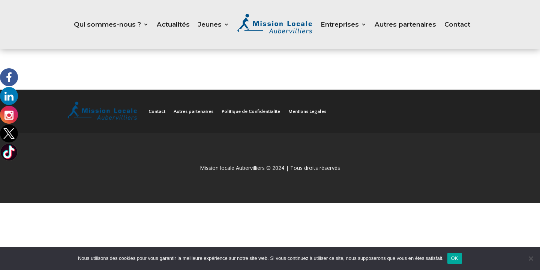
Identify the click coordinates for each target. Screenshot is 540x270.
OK (454, 258)
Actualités (173, 24)
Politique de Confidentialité (251, 111)
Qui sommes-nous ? (107, 24)
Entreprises (340, 24)
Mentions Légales (307, 111)
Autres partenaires (405, 24)
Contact (457, 24)
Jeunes (210, 24)
